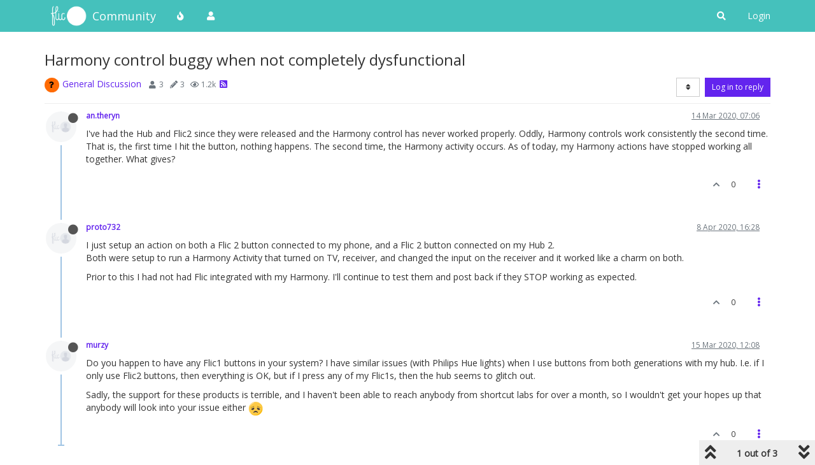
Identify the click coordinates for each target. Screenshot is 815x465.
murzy (97, 345)
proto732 (103, 227)
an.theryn (103, 115)
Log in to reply (737, 87)
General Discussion (101, 84)
